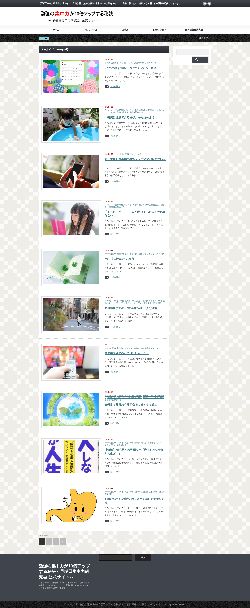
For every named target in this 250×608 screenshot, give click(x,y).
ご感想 (125, 29)
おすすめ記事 (123, 154)
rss (205, 4)
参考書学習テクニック (150, 348)
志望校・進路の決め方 (118, 445)
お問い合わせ (159, 29)
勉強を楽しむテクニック (153, 398)
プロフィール (90, 29)
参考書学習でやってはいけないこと (127, 353)
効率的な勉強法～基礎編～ (116, 63)
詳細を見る (115, 86)
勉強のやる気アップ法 (152, 301)
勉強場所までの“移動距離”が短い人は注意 (131, 308)
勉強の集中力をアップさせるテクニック (147, 254)
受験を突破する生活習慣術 (149, 303)
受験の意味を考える (138, 443)
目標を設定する (151, 63)
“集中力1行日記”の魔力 (119, 258)
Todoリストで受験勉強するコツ (118, 110)
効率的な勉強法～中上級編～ (129, 301)
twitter (209, 4)
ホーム (56, 29)
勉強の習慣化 (122, 112)
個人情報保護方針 (194, 29)
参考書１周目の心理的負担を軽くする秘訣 (131, 404)
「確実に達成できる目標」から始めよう (130, 117)
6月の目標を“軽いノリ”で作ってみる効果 (130, 68)
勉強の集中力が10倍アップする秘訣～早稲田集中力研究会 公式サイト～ (64, 571)
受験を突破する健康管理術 (141, 492)
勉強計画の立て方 (136, 63)
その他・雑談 (135, 154)
